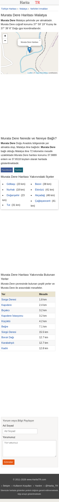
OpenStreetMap (42, 73)
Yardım (38, 489)
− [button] (5, 41)
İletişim (6, 489)
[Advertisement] (29, 105)
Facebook (7, 170)
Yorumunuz (9, 437)
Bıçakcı (5, 310)
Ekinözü (39, 189)
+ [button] (5, 36)
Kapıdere (6, 305)
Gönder (8, 465)
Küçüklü (5, 321)
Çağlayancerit (43, 201)
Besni (38, 184)
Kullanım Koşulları (22, 489)
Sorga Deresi (8, 299)
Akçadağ (40, 195)
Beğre (4, 326)
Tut (8, 205)
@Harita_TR (51, 489)
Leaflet (30, 73)
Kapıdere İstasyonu (12, 315)
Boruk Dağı (7, 337)
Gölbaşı (11, 184)
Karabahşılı (7, 342)
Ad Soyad (8, 425)
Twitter (18, 170)
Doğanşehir (13, 195)
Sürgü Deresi (8, 332)
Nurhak (11, 189)
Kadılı (4, 348)
